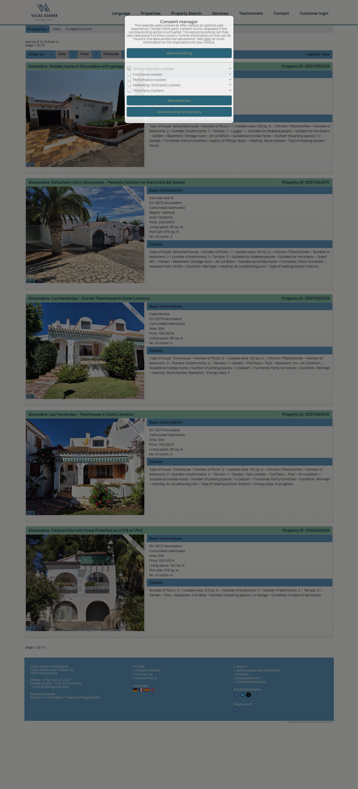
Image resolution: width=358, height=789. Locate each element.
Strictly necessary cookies (153, 68)
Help (207, 39)
